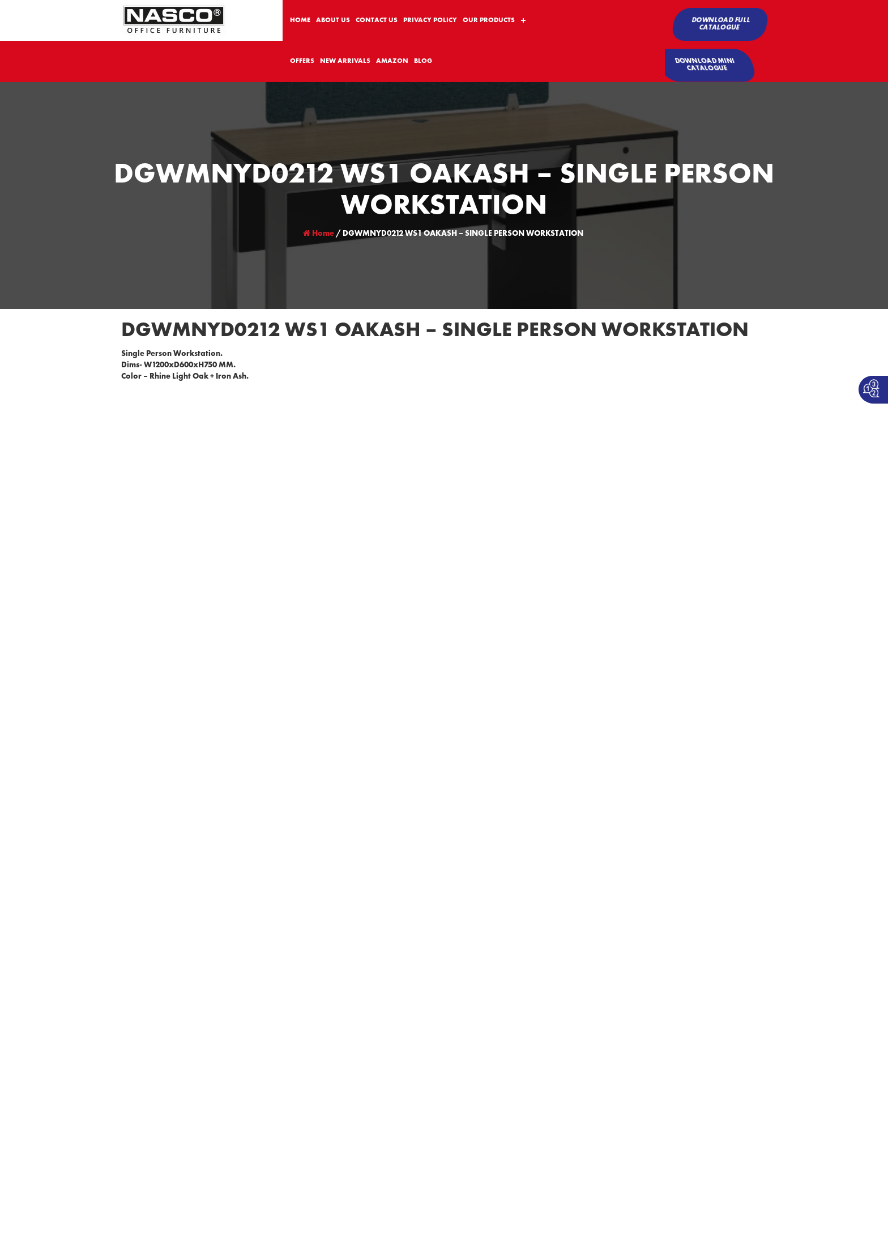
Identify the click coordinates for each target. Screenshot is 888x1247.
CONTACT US (377, 20)
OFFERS (302, 61)
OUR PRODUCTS (489, 20)
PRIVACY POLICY (430, 20)
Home (318, 233)
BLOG (423, 61)
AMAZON (392, 61)
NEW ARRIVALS (345, 61)
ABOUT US (333, 20)
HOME (300, 20)
